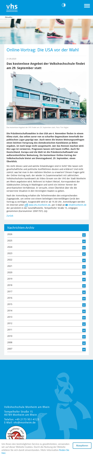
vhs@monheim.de (77, 205)
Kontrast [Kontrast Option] (65, 5)
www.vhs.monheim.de (39, 205)
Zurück (10, 215)
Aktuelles (8, 17)
